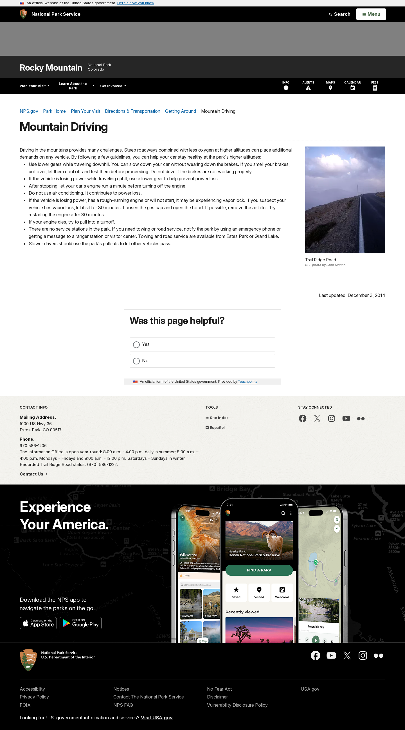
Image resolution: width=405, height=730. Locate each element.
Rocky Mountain (51, 67)
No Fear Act (219, 689)
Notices (121, 689)
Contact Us (32, 474)
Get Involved (113, 86)
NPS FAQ (123, 705)
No (145, 360)
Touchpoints (247, 381)
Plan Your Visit (35, 86)
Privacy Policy (34, 697)
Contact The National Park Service (148, 697)
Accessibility (32, 689)
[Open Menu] (371, 14)
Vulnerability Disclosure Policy (237, 705)
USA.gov (310, 689)
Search (339, 14)
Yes (146, 344)
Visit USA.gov (157, 717)
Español (215, 427)
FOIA (25, 705)
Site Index (217, 417)
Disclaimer (217, 697)
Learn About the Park (76, 86)
